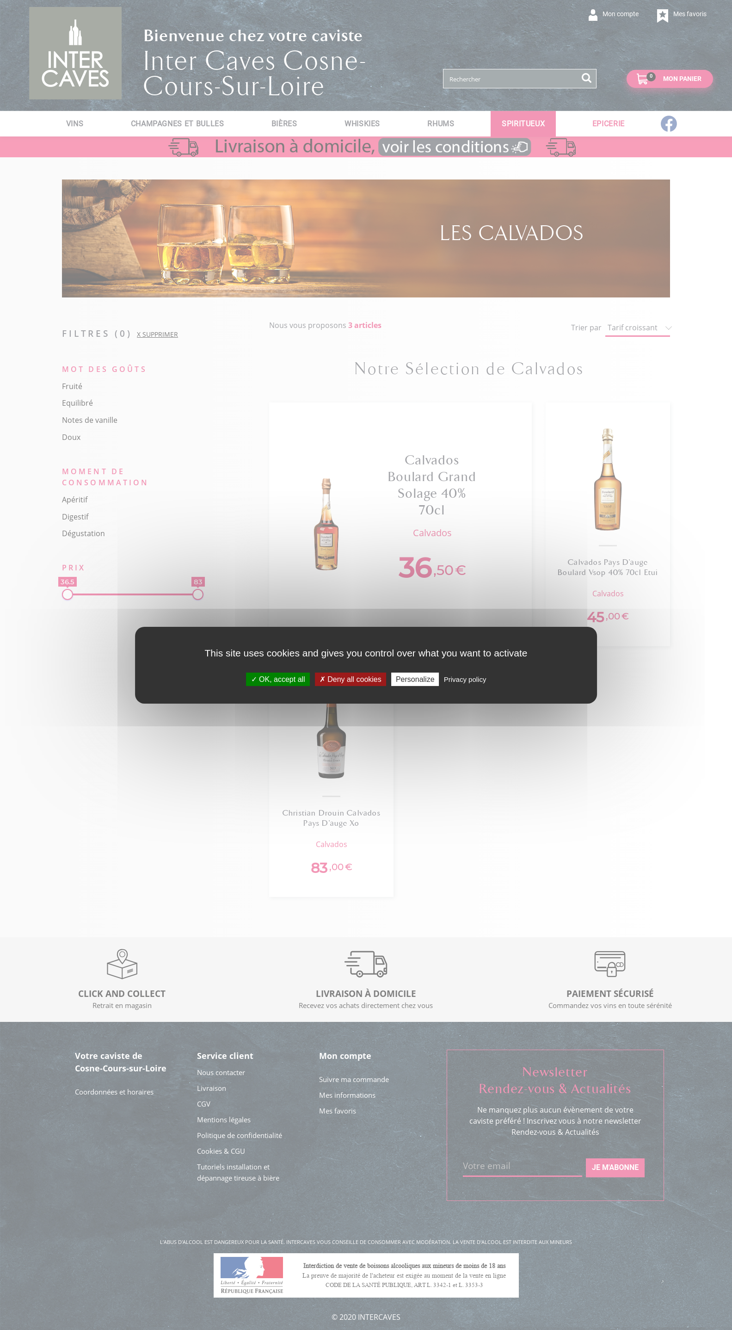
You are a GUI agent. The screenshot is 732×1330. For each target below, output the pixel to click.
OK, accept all (278, 679)
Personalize (415, 679)
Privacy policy (465, 679)
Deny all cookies (350, 679)
